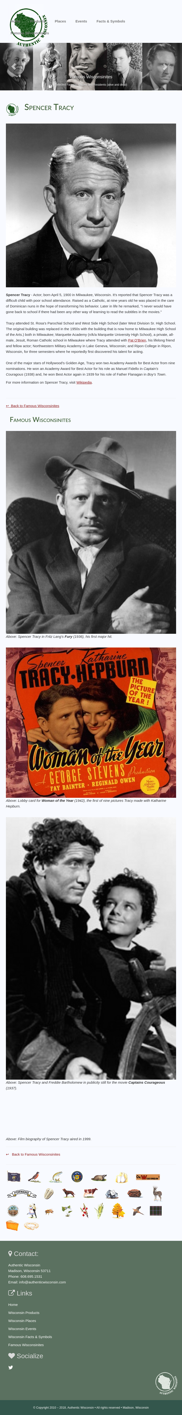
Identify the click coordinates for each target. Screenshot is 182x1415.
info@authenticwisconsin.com (42, 1282)
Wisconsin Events (22, 1329)
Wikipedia (84, 382)
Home (16, 21)
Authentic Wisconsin (80, 1407)
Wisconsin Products (23, 1313)
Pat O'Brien (137, 340)
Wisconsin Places (22, 1321)
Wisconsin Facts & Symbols (30, 1337)
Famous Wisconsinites (26, 1345)
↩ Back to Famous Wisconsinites (32, 406)
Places (60, 21)
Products (37, 21)
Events (81, 21)
